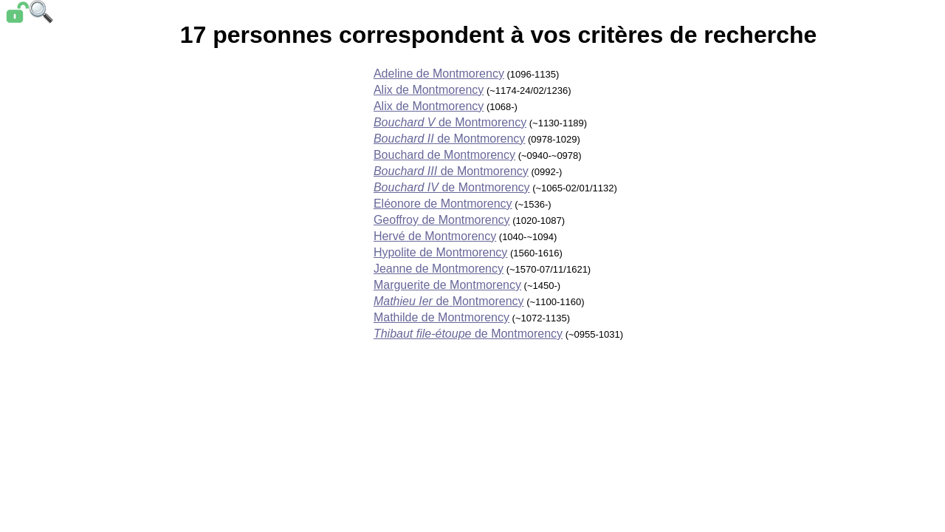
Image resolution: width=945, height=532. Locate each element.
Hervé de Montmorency (435, 236)
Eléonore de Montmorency (443, 203)
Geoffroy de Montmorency (442, 220)
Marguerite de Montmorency (447, 285)
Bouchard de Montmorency (444, 155)
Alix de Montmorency (429, 89)
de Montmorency (450, 122)
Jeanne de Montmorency (439, 268)
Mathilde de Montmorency (441, 317)
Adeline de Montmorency (439, 73)
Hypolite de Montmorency (440, 252)
